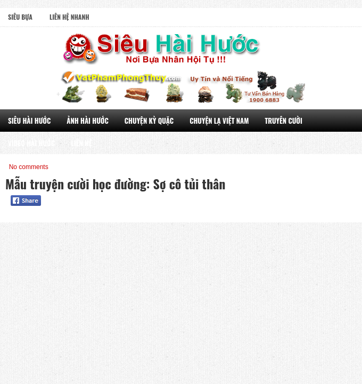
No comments (28, 167)
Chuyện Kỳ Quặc (149, 120)
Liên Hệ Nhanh (69, 16)
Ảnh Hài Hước (88, 120)
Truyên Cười (283, 120)
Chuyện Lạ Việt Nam (219, 120)
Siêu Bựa (20, 16)
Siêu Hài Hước (29, 120)
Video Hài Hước (31, 143)
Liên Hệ (81, 143)
